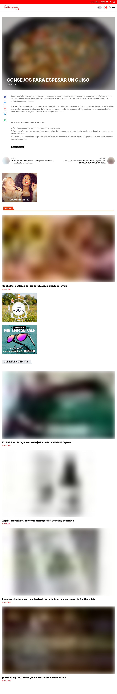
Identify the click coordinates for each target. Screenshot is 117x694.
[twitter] (110, 2)
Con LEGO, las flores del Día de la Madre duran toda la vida (34, 286)
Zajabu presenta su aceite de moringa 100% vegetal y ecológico (38, 520)
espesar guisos (17, 147)
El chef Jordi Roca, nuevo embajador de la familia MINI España (36, 442)
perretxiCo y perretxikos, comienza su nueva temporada (34, 677)
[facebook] (107, 2)
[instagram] (114, 2)
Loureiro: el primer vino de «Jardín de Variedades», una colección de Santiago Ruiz (48, 599)
